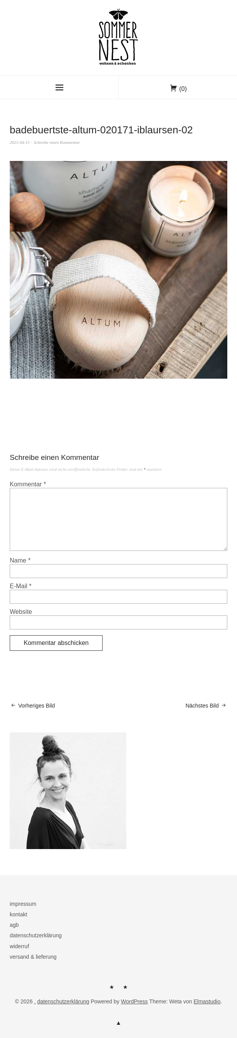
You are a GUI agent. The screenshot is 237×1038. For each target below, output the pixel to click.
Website (21, 611)
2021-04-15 (20, 142)
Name (20, 560)
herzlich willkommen (112, 990)
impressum (23, 904)
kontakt (18, 914)
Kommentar (28, 484)
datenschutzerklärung (36, 935)
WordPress (134, 1001)
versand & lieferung (33, 957)
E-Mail (20, 586)
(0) (183, 89)
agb (14, 925)
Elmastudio (206, 1001)
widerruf (19, 946)
